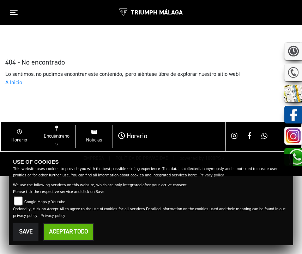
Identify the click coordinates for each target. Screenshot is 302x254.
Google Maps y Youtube (44, 202)
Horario (132, 136)
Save (25, 232)
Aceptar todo (68, 232)
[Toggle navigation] (14, 12)
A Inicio (13, 83)
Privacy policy (211, 175)
